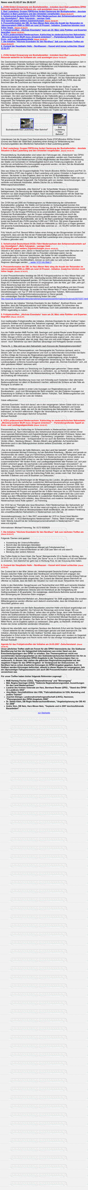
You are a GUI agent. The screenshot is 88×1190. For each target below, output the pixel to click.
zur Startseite (44, 713)
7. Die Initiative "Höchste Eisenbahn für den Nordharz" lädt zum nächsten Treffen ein (42, 41)
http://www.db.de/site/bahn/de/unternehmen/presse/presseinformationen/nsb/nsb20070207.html (44, 299)
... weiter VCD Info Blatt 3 (39, 262)
